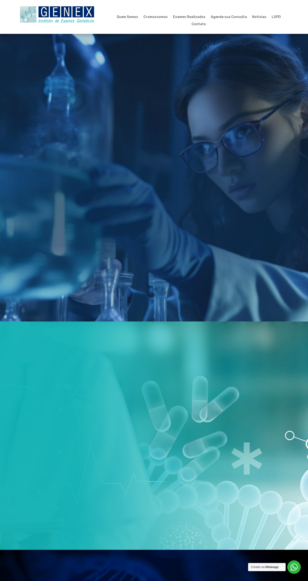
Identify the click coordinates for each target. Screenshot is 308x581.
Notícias (259, 17)
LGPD (276, 17)
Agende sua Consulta (229, 17)
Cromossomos (155, 17)
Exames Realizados (189, 17)
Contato (199, 24)
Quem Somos (127, 17)
